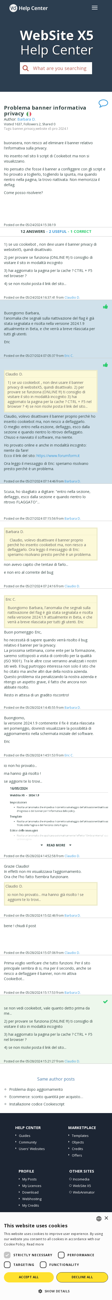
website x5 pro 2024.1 (52, 128)
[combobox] (99, 1218)
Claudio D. (72, 297)
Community (28, 1142)
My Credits (30, 1205)
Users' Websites (32, 1148)
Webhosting (31, 1198)
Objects (78, 1142)
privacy (29, 128)
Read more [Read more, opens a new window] (35, 1244)
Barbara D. (26, 119)
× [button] (106, 1218)
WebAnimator (84, 1192)
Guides (24, 1135)
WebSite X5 (82, 1185)
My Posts (29, 1179)
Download (30, 1192)
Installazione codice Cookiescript (37, 1104)
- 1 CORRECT (79, 231)
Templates (80, 1135)
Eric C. (69, 355)
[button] (56, 1291)
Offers (77, 1155)
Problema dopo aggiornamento (36, 1089)
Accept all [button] (29, 1277)
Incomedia (81, 1179)
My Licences (31, 1185)
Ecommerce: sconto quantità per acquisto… (46, 1096)
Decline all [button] (82, 1277)
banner (18, 128)
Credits (77, 1148)
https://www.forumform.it (58, 455)
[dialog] (56, 1256)
